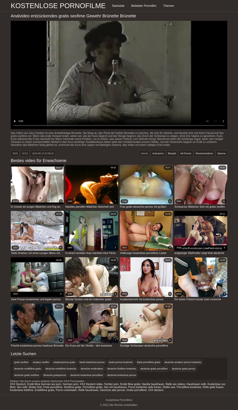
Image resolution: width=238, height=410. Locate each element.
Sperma (221, 153)
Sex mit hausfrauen (115, 387)
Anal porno (158, 153)
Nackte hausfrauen (153, 384)
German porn (70, 384)
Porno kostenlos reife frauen (144, 387)
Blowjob (172, 153)
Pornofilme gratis (92, 387)
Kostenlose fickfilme (21, 390)
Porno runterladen (66, 390)
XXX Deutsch (18, 384)
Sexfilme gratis (72, 387)
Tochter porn (111, 384)
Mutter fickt (35, 387)
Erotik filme (33, 384)
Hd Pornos (185, 153)
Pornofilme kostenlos (189, 387)
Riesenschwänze (204, 153)
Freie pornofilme (52, 387)
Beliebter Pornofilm (143, 5)
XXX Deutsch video (91, 384)
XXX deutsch (155, 390)
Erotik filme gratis (130, 384)
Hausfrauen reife (196, 384)
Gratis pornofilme (136, 390)
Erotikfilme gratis (44, 390)
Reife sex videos (175, 384)
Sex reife (22, 387)
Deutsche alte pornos (112, 390)
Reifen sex (169, 387)
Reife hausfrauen (88, 390)
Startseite (118, 5)
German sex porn (51, 384)
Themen (168, 5)
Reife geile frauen (213, 387)
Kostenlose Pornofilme (58, 6)
